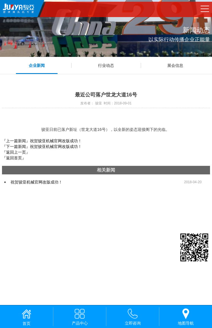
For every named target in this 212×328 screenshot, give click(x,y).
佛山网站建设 (34, 299)
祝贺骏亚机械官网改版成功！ (36, 182)
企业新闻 (37, 65)
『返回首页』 (14, 158)
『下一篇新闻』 (42, 146)
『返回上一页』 (16, 152)
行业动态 (106, 65)
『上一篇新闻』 (42, 141)
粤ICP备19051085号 (21, 292)
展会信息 (175, 65)
